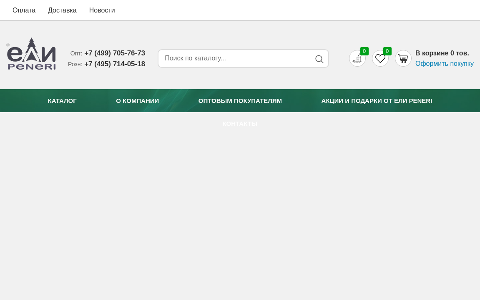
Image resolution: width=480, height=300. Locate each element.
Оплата (24, 10)
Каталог (62, 100)
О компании (137, 100)
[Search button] (319, 59)
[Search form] (232, 58)
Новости (102, 10)
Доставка (62, 10)
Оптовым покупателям (240, 100)
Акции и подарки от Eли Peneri (377, 100)
